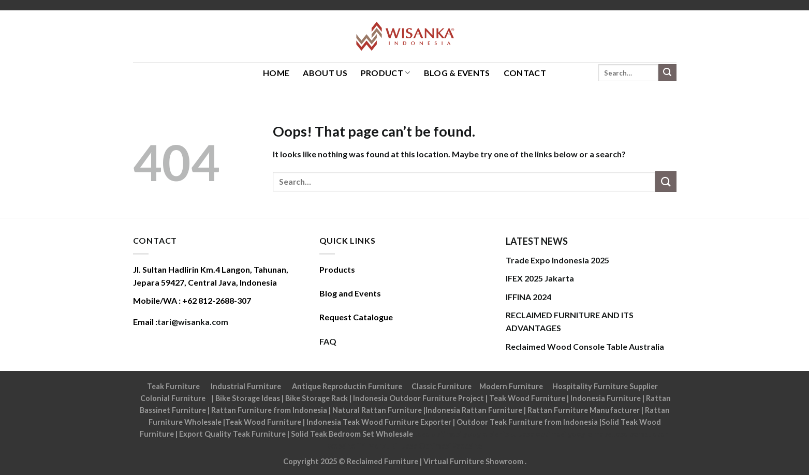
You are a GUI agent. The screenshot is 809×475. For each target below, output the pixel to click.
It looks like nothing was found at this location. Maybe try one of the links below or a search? (449, 154)
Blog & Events (457, 73)
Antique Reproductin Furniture (347, 386)
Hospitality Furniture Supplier (605, 386)
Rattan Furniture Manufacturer (583, 410)
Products (337, 269)
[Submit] (667, 73)
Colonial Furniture (172, 398)
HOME (276, 73)
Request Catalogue (356, 317)
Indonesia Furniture (606, 398)
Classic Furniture (441, 386)
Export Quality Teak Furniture (232, 433)
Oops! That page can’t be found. (374, 131)
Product (385, 73)
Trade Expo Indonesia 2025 (557, 260)
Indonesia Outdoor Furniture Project (418, 398)
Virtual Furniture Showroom (474, 461)
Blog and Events (350, 293)
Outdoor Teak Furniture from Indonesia (527, 422)
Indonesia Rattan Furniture (473, 410)
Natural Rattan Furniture (377, 410)
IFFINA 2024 (528, 297)
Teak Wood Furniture (527, 398)
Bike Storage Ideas (247, 398)
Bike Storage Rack (316, 398)
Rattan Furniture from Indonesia (269, 410)
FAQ (327, 341)
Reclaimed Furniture (382, 461)
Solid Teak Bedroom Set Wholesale (352, 433)
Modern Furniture (511, 386)
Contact (525, 73)
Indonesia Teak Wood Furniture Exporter (378, 422)
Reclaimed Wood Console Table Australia (585, 346)
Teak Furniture (173, 386)
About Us (325, 73)
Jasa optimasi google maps (565, 433)
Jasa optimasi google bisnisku (466, 433)
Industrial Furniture (246, 386)
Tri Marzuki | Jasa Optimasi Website (419, 445)
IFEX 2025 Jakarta (540, 278)
